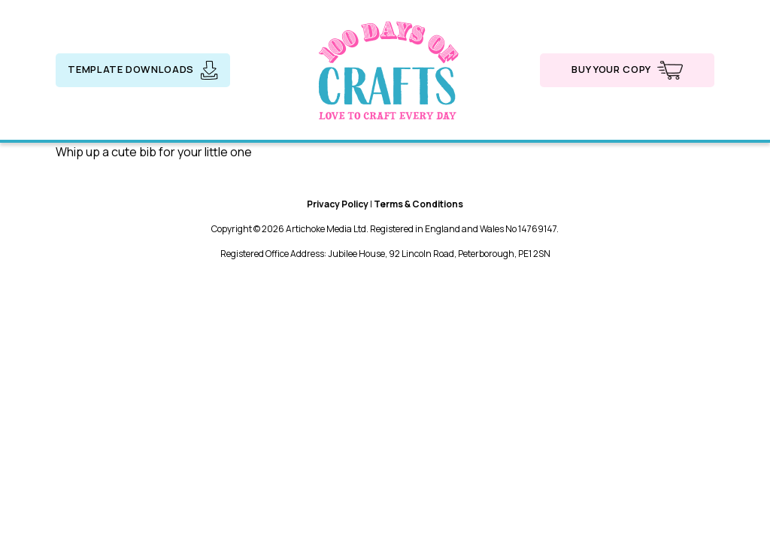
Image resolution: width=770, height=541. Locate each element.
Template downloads (142, 70)
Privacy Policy (337, 204)
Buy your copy (626, 70)
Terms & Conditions (418, 204)
